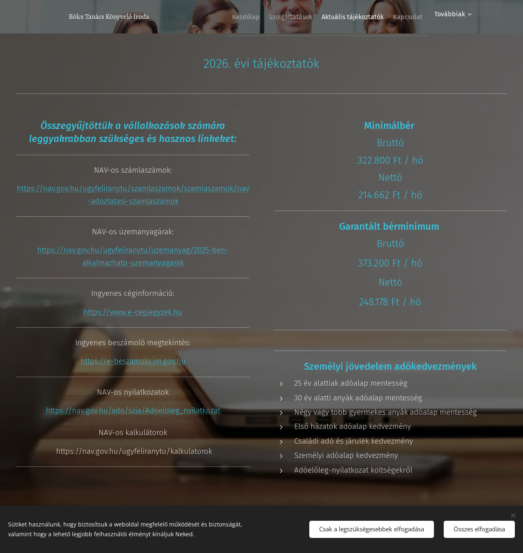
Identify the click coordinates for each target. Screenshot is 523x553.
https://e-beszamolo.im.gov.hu (133, 361)
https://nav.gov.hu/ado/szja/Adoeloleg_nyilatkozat (133, 410)
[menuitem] (227, 16)
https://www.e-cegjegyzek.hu (132, 311)
